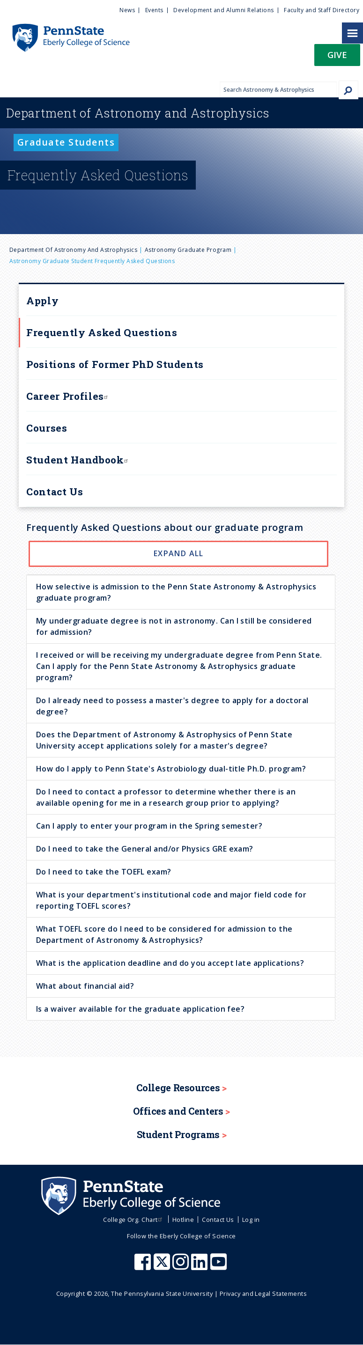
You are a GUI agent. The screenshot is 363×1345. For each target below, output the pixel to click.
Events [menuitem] (154, 10)
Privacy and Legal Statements (263, 1293)
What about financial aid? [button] (85, 986)
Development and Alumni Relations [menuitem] (223, 10)
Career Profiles (68, 396)
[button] (337, 58)
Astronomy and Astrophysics (137, 113)
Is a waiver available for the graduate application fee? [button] (140, 1009)
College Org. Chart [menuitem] (133, 1219)
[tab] (181, 592)
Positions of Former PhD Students (115, 364)
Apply (42, 300)
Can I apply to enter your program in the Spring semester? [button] (149, 826)
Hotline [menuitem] (183, 1219)
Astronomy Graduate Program (188, 250)
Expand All (179, 553)
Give (337, 54)
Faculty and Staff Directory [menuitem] (321, 10)
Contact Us (54, 491)
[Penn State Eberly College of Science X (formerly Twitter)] (163, 1266)
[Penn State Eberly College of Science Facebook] (143, 1266)
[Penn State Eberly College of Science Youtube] (219, 1266)
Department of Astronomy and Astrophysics (73, 250)
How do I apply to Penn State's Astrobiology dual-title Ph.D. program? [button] (171, 769)
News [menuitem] (127, 10)
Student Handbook (78, 459)
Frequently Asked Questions (101, 332)
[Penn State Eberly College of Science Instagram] (181, 1266)
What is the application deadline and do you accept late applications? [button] (170, 963)
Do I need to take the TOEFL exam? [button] (103, 872)
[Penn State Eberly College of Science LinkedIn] (200, 1266)
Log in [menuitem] (251, 1219)
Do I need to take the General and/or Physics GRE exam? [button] (144, 849)
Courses (46, 427)
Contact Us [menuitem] (218, 1219)
